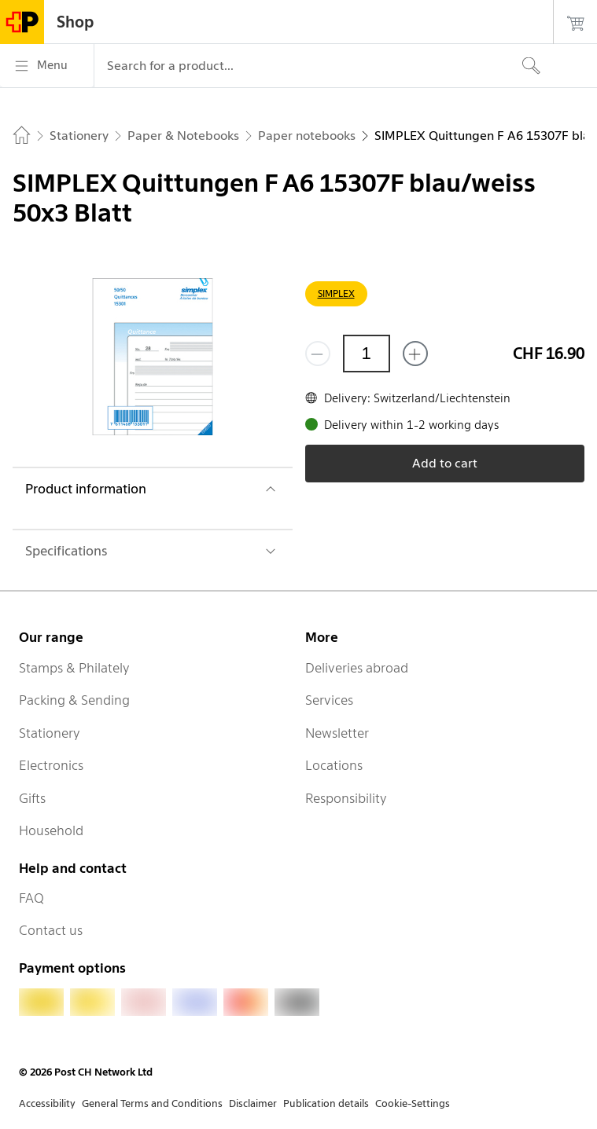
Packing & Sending (74, 700)
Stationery (49, 733)
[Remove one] (317, 353)
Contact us (51, 930)
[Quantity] (366, 353)
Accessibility (47, 1103)
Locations (334, 765)
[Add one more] (415, 353)
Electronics (51, 765)
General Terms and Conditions (152, 1103)
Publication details (326, 1103)
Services (329, 700)
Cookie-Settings (412, 1103)
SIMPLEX (336, 293)
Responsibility (346, 798)
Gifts (32, 798)
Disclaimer (253, 1103)
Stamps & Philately (74, 668)
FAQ (31, 898)
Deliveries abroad (356, 668)
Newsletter (337, 733)
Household (51, 830)
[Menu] (47, 66)
